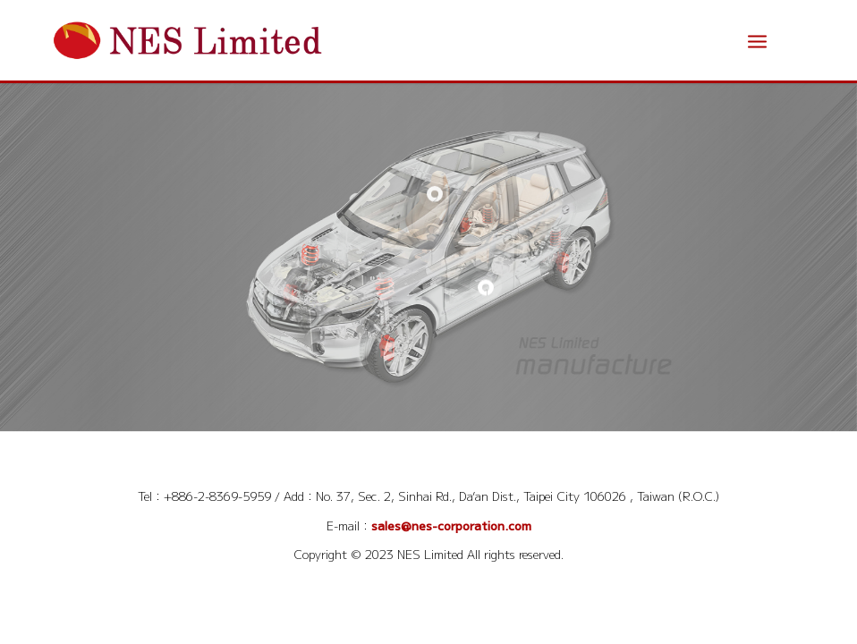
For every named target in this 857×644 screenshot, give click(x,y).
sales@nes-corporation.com (451, 525)
